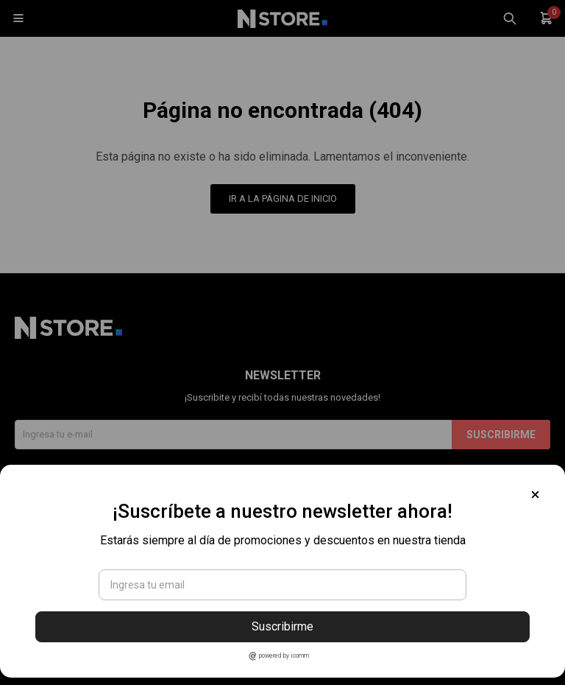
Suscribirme (282, 626)
